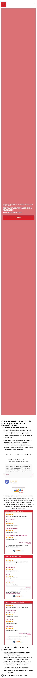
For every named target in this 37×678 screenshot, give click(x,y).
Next (33, 475)
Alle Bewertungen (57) (11, 610)
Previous (4, 475)
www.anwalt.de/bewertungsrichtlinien (13, 548)
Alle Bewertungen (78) (11, 565)
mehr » (7, 474)
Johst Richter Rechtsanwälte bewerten (25, 588)
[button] (35, 4)
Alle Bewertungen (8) (10, 519)
